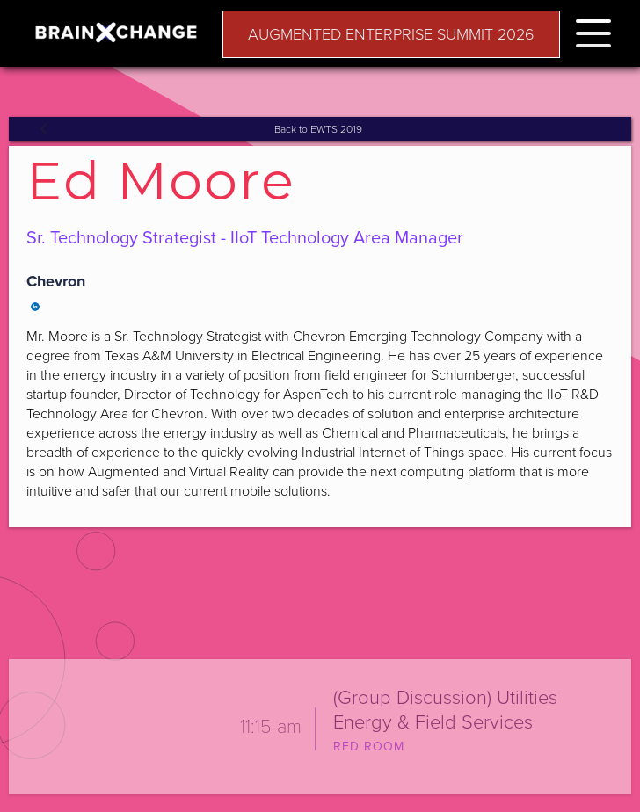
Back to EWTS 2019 (318, 129)
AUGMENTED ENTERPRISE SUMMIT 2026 (391, 34)
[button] (593, 30)
